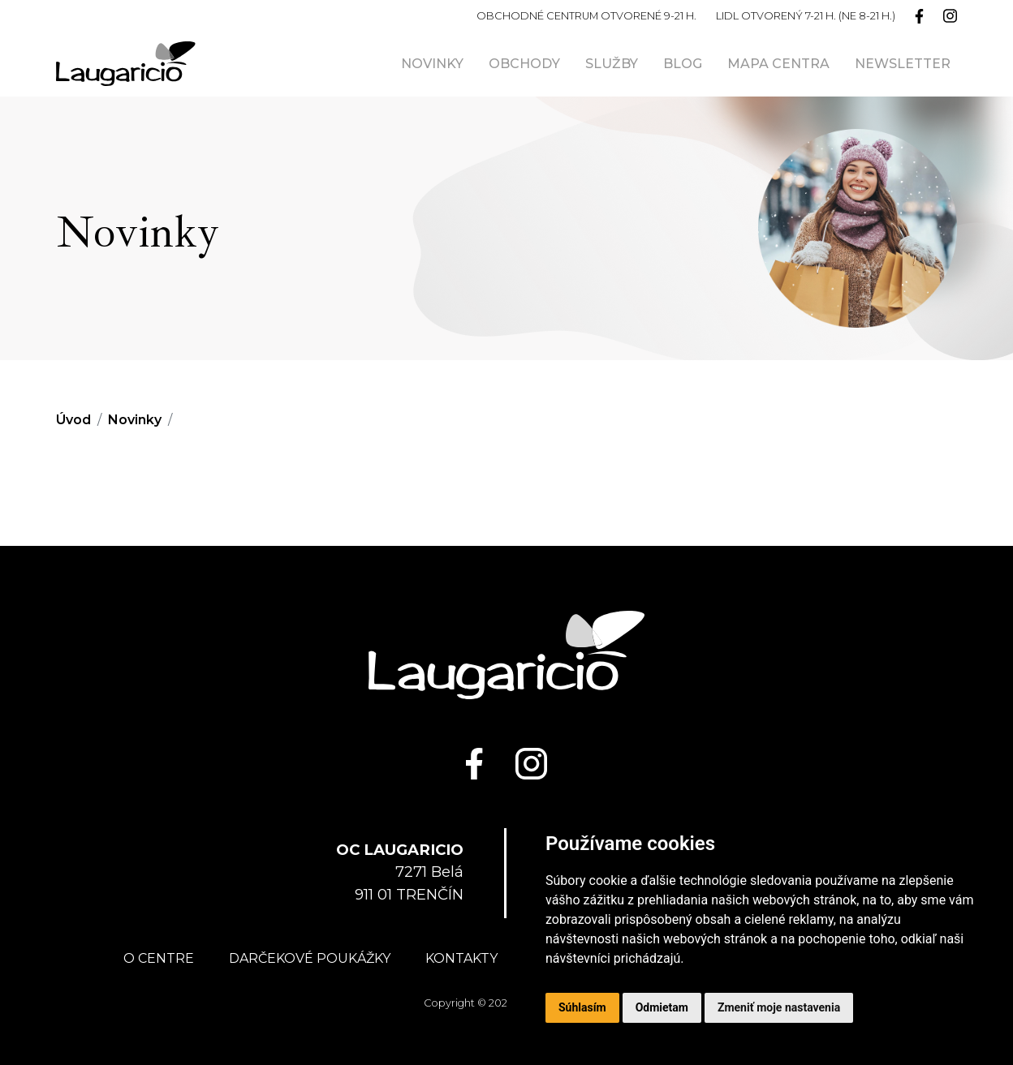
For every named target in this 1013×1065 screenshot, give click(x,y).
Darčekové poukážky (309, 958)
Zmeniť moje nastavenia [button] (779, 1007)
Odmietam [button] (662, 1007)
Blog (682, 63)
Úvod (73, 419)
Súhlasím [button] (582, 1007)
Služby (611, 63)
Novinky (432, 63)
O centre (158, 958)
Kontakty (461, 958)
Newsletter (902, 63)
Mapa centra (778, 63)
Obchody (524, 63)
